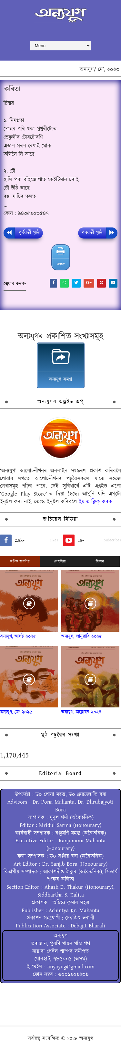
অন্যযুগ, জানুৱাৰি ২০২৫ (81, 636)
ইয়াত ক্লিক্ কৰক (95, 502)
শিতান (100, 561)
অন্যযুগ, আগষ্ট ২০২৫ (18, 636)
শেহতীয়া (60, 561)
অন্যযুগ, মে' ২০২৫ (16, 712)
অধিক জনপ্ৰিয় (20, 561)
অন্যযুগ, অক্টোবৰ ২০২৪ (81, 712)
